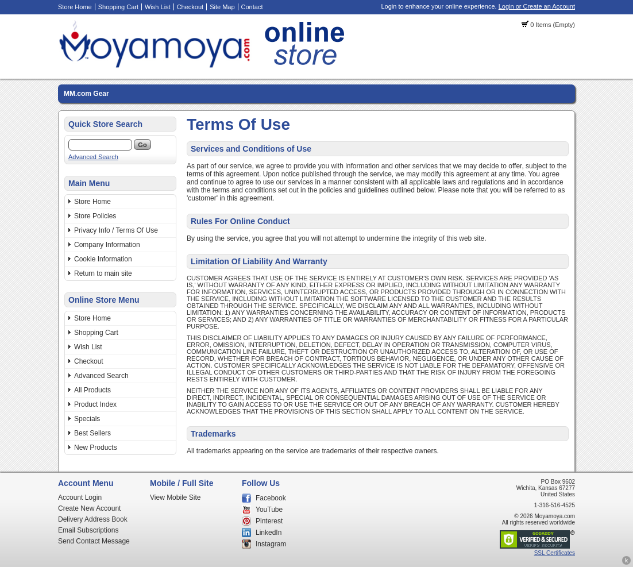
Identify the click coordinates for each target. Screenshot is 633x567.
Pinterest (269, 521)
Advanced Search (93, 156)
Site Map (222, 6)
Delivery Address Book (93, 519)
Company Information (107, 245)
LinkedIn (268, 533)
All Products (92, 390)
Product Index (95, 404)
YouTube (269, 510)
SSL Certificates (554, 553)
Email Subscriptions (88, 530)
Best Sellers (92, 433)
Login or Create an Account (537, 6)
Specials (87, 419)
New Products (95, 447)
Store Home (75, 6)
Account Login (80, 497)
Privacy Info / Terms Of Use (116, 230)
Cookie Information (103, 259)
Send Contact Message (94, 541)
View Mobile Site (175, 497)
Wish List (158, 6)
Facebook (271, 498)
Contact (252, 6)
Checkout (190, 6)
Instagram (271, 544)
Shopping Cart (118, 6)
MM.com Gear (86, 94)
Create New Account (89, 508)
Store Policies (95, 216)
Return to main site (103, 273)
